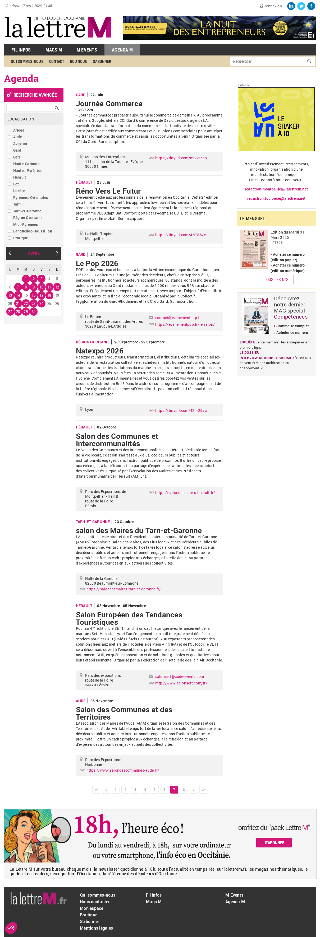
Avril (34, 253)
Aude (17, 136)
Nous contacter (95, 901)
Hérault (19, 177)
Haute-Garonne (26, 163)
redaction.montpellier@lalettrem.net (276, 189)
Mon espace (91, 908)
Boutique (78, 61)
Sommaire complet (292, 325)
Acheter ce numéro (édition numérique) (288, 268)
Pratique (20, 237)
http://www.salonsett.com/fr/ (181, 683)
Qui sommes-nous (27, 61)
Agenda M (122, 49)
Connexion (273, 5)
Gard (17, 150)
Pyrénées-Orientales (30, 197)
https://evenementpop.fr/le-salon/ (185, 324)
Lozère (19, 190)
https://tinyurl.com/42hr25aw (181, 410)
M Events (87, 49)
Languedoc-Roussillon (32, 231)
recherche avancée (35, 95)
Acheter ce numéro (292, 332)
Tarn (17, 204)
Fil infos (154, 895)
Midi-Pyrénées (25, 224)
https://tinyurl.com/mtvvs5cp (181, 157)
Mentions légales (96, 928)
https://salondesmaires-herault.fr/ (185, 492)
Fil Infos (21, 49)
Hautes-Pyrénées (28, 170)
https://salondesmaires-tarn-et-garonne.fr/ (123, 588)
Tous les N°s (276, 279)
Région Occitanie (28, 217)
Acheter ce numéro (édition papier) (288, 257)
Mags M (53, 49)
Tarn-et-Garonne (27, 210)
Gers (17, 157)
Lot (16, 184)
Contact (56, 61)
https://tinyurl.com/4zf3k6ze (180, 234)
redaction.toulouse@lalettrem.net (276, 198)
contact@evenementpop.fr (178, 317)
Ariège (18, 130)
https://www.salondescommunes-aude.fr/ (122, 770)
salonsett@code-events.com (179, 676)
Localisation (20, 119)
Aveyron (20, 143)
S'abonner (102, 61)
